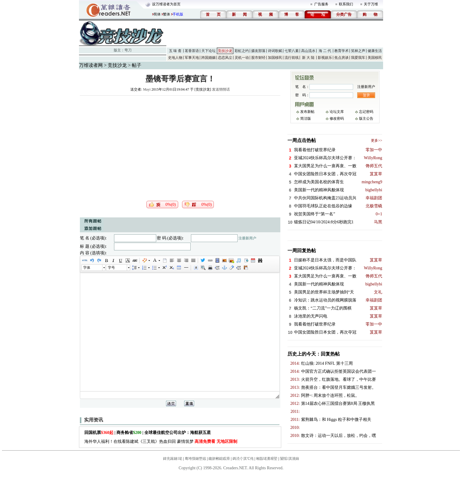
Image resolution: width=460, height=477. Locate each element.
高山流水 (308, 51)
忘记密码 (366, 112)
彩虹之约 (242, 51)
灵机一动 (242, 58)
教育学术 (341, 51)
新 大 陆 (308, 58)
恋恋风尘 (225, 58)
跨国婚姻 (208, 58)
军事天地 (192, 58)
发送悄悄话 (221, 89)
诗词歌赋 (275, 51)
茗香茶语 (192, 51)
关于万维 (371, 4)
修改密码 (337, 118)
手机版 (178, 14)
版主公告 (366, 118)
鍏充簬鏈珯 (172, 459)
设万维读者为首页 (166, 4)
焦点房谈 (341, 58)
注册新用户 (247, 238)
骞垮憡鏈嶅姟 (195, 459)
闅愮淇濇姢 (289, 459)
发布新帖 (307, 112)
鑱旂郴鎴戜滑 (219, 459)
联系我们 (346, 4)
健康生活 (375, 51)
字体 (86, 268)
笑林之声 (358, 51)
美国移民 (375, 58)
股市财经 (258, 58)
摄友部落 (258, 51)
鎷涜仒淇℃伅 (243, 459)
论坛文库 (337, 112)
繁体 (166, 14)
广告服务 (321, 4)
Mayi (147, 89)
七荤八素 (291, 51)
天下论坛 (208, 51)
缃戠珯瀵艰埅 (266, 459)
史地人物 (175, 58)
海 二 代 (325, 51)
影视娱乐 (325, 58)
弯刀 (128, 50)
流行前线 (291, 58)
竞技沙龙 (225, 51)
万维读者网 (91, 65)
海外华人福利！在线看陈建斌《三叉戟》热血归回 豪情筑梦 (160, 441)
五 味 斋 (175, 51)
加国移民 (275, 58)
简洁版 (305, 118)
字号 (111, 268)
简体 (157, 14)
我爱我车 (358, 58)
